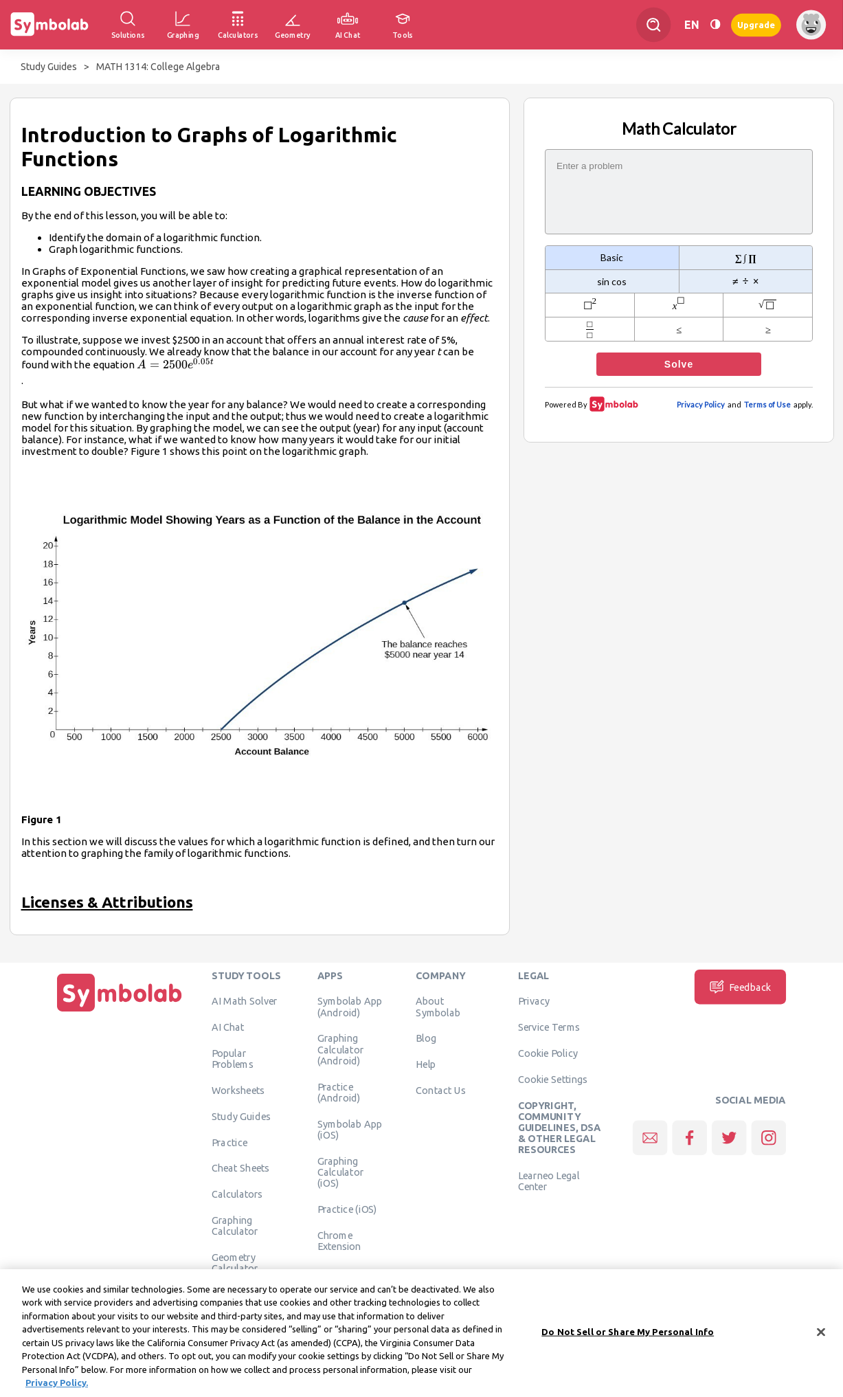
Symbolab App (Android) (350, 1007)
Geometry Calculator (235, 1263)
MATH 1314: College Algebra (158, 66)
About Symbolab (438, 1007)
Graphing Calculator (235, 1226)
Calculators (237, 1194)
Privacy (534, 1001)
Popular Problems (233, 1059)
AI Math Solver (244, 1001)
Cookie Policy (548, 1053)
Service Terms (549, 1027)
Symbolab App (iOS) (350, 1129)
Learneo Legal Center (549, 1181)
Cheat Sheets (241, 1168)
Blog (426, 1038)
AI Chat (228, 1027)
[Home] (119, 1012)
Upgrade (756, 24)
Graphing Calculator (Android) (340, 1049)
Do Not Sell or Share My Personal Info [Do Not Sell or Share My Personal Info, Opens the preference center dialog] (627, 1338)
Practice (229, 1142)
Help (426, 1064)
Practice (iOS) (347, 1209)
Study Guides (49, 66)
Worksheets (238, 1090)
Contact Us (441, 1090)
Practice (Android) (339, 1092)
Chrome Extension (339, 1240)
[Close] (821, 1338)
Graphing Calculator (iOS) (340, 1172)
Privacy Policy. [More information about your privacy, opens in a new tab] (56, 1389)
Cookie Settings (553, 1079)
